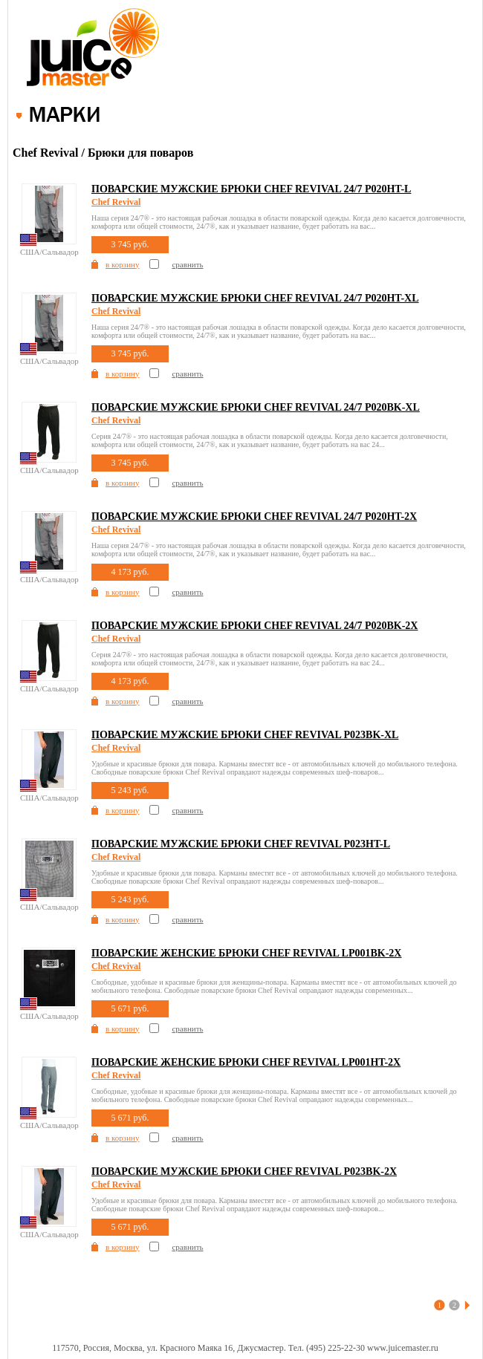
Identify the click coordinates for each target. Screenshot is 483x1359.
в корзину (122, 264)
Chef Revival (115, 202)
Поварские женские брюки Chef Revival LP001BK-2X (246, 953)
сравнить (187, 264)
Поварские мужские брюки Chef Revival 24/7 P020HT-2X (254, 516)
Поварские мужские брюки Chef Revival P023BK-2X (244, 1171)
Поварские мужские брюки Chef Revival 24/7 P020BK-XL (255, 407)
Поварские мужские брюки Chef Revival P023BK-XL (244, 734)
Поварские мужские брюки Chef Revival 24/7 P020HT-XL (255, 298)
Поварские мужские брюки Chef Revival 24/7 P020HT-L (251, 189)
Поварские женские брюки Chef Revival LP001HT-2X (246, 1062)
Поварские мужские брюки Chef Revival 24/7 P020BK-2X (254, 625)
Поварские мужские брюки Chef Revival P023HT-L (240, 844)
